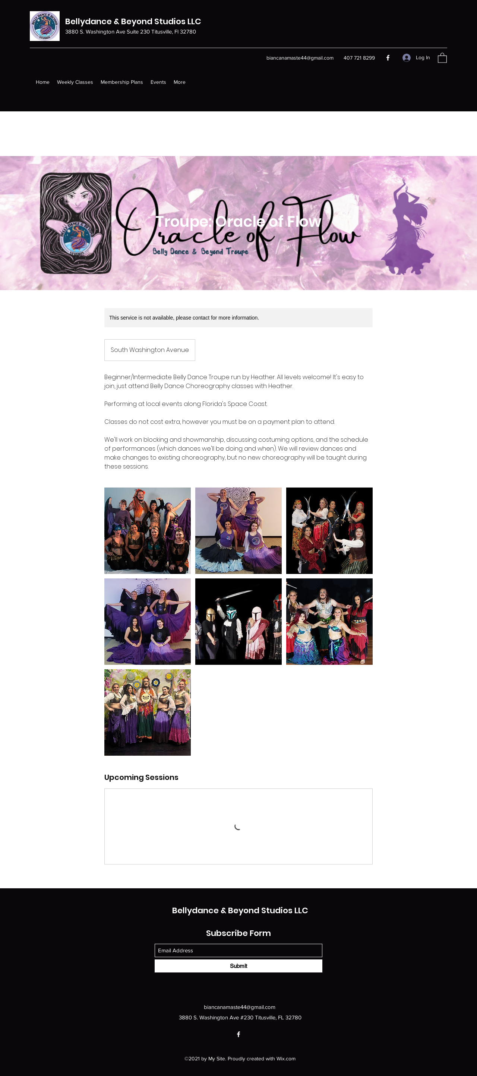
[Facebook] (388, 57)
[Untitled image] (147, 531)
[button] (442, 57)
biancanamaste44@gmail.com (300, 58)
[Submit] (238, 965)
